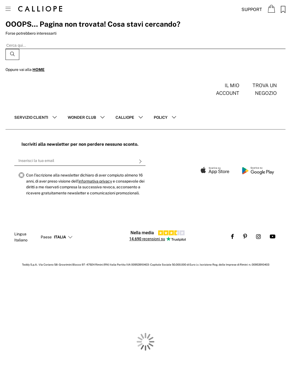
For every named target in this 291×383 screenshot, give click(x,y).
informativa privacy (95, 181)
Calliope (125, 117)
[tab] (35, 118)
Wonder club (82, 117)
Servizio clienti (31, 117)
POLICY (161, 117)
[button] (60, 237)
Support (251, 9)
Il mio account (227, 89)
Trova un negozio (264, 89)
